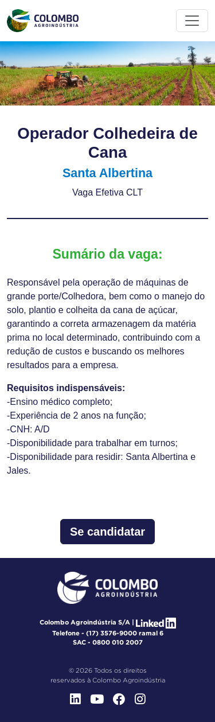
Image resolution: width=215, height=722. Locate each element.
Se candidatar (107, 531)
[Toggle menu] (192, 20)
